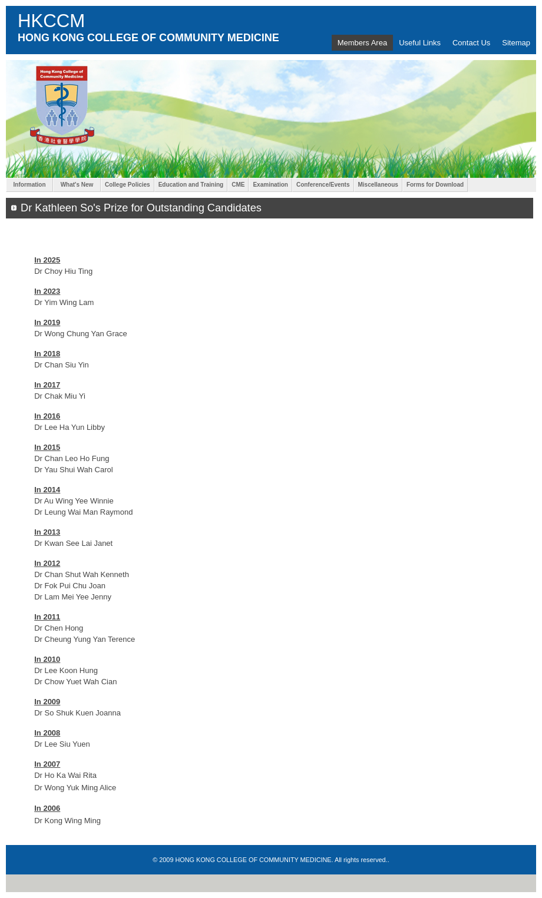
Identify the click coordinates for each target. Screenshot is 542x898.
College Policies (127, 184)
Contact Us (471, 42)
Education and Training (191, 184)
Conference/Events (323, 184)
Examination (270, 184)
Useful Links (420, 42)
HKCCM (51, 21)
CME (238, 184)
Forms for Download (435, 184)
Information (29, 184)
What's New (77, 184)
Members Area (363, 42)
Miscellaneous (378, 184)
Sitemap (516, 42)
